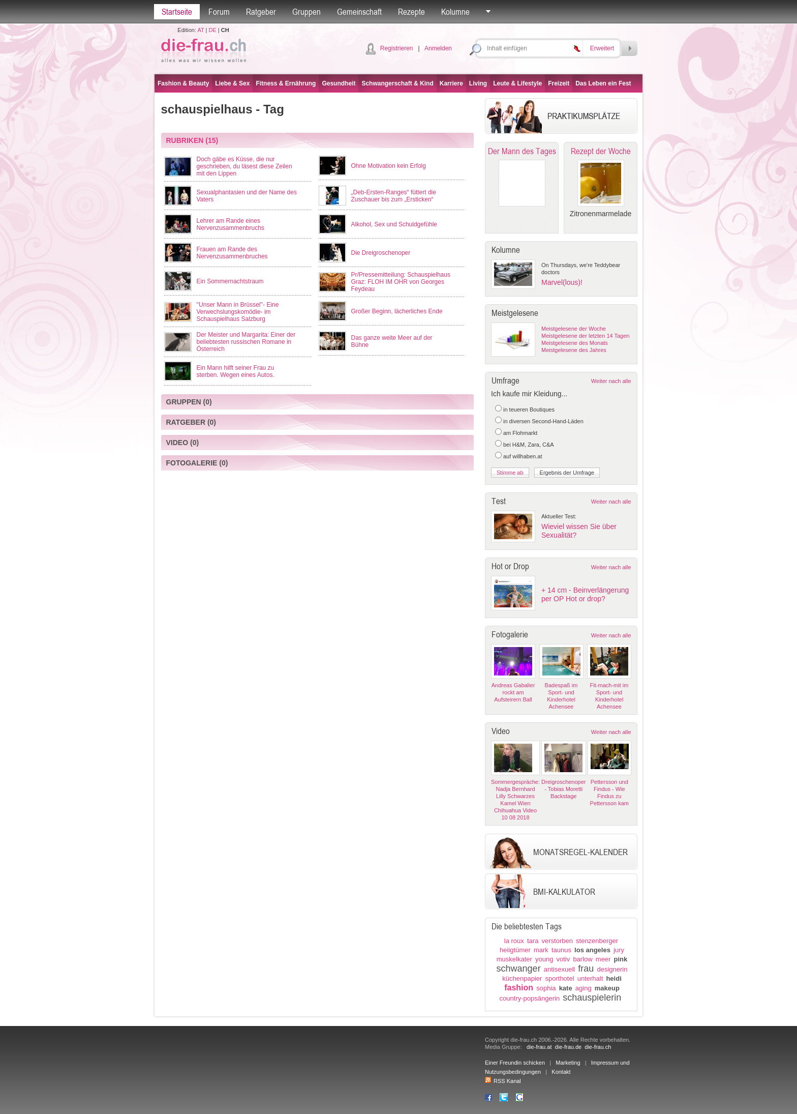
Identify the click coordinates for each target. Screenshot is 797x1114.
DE (213, 30)
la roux (514, 941)
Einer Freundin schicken (515, 1063)
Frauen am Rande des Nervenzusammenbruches (232, 253)
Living (478, 83)
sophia (546, 988)
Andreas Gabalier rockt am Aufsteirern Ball (513, 692)
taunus (561, 950)
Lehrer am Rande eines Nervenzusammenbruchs (230, 224)
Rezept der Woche (601, 151)
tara (532, 941)
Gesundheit (338, 83)
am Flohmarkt (520, 433)
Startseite (177, 12)
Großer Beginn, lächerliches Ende (397, 311)
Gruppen (306, 12)
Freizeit (558, 83)
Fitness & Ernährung (286, 83)
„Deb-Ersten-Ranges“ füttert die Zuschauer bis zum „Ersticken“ (393, 196)
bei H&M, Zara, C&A (528, 445)
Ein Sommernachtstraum (230, 281)
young (544, 959)
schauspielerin (592, 997)
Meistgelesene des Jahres (573, 350)
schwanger (519, 968)
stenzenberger (597, 941)
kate (565, 988)
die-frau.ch (598, 1047)
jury (619, 950)
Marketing (568, 1063)
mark (541, 950)
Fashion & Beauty (183, 83)
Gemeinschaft (359, 12)
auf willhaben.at (522, 456)
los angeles (592, 950)
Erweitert (602, 48)
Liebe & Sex (232, 83)
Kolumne (455, 12)
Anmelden (438, 48)
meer (603, 959)
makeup (607, 988)
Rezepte (411, 12)
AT (200, 30)
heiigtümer (515, 950)
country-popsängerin (530, 998)
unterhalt (590, 978)
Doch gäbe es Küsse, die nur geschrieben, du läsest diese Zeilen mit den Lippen (244, 166)
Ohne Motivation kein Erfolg (388, 165)
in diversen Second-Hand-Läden (543, 421)
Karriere (451, 83)
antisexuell (559, 969)
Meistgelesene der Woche (573, 329)
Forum (219, 12)
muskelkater (514, 959)
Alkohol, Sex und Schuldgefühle (394, 224)
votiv (563, 959)
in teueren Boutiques (529, 409)
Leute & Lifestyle (517, 83)
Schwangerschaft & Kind (397, 83)
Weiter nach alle (611, 381)
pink (621, 959)
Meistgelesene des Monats (574, 343)
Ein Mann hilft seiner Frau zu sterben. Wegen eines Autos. (235, 371)
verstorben (557, 941)
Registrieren (396, 48)
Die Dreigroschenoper (381, 252)
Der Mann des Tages (522, 151)
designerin (612, 969)
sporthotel (559, 978)
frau (586, 968)
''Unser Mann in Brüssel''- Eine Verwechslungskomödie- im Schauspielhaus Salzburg (238, 312)
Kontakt (560, 1072)
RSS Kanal (503, 1081)
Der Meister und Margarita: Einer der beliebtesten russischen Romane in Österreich (246, 342)
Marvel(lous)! (562, 282)
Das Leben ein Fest (603, 83)
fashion (518, 987)
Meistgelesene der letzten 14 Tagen (585, 336)
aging (583, 988)
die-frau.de (568, 1047)
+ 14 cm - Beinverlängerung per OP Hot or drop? (585, 594)
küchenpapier (522, 978)
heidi (613, 978)
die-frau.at (539, 1047)
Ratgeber (261, 12)
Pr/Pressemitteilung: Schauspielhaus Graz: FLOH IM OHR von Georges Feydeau (400, 281)
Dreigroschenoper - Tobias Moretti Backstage (563, 789)
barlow (582, 959)
